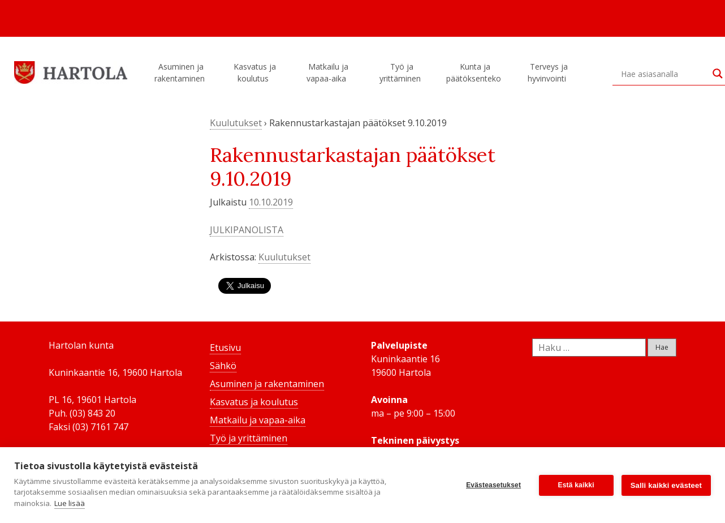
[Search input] (664, 73)
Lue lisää (69, 503)
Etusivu (225, 347)
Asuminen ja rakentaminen (181, 72)
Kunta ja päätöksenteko (475, 72)
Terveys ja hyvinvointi (548, 72)
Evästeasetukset (493, 485)
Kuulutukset (236, 123)
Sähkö (223, 365)
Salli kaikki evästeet (666, 485)
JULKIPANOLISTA (246, 230)
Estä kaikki (576, 485)
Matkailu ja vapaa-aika (328, 72)
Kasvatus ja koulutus (255, 72)
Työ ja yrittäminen (401, 72)
